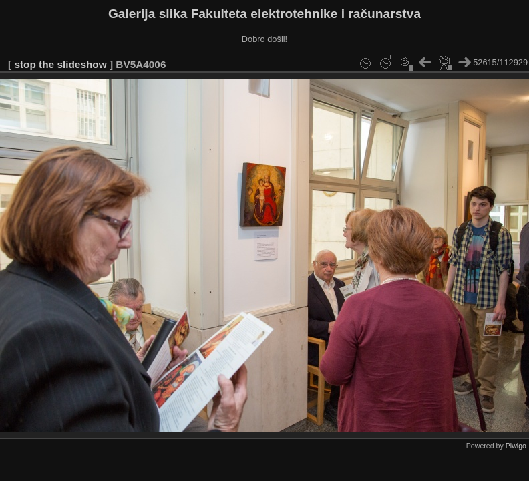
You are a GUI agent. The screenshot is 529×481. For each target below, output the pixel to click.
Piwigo (516, 446)
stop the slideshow (60, 64)
